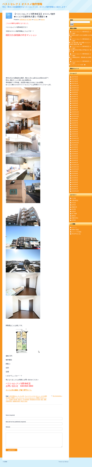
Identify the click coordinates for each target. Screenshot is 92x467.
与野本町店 (23, 19)
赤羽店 (74, 220)
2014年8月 (75, 147)
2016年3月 (75, 105)
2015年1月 (75, 136)
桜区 (42, 399)
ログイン (74, 227)
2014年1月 (75, 162)
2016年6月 (75, 99)
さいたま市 (21, 396)
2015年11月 (75, 114)
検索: (71, 20)
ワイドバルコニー (30, 397)
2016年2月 (75, 107)
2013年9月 (75, 171)
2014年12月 (75, 138)
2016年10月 (75, 90)
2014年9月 (75, 145)
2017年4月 (75, 77)
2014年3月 (75, 158)
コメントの (76, 231)
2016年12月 (75, 85)
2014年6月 (75, 151)
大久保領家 (26, 399)
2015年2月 (75, 134)
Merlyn (43, 19)
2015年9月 (75, 118)
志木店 (74, 204)
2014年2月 (75, 160)
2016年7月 (75, 96)
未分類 (74, 209)
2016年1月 (75, 109)
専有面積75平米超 (35, 399)
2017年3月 (75, 79)
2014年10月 (75, 142)
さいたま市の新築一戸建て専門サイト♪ (19, 390)
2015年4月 (75, 129)
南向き (20, 399)
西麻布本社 (75, 218)
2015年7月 (75, 123)
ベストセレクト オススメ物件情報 (22, 4)
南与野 (15, 399)
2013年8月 (75, 173)
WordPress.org (76, 233)
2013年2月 (75, 186)
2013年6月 (75, 178)
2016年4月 (75, 103)
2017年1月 (75, 83)
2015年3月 (75, 131)
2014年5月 (75, 153)
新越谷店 (74, 207)
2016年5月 (75, 101)
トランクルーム (19, 397)
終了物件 (29, 19)
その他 (74, 198)
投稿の (75, 229)
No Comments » (57, 396)
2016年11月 (75, 88)
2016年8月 (75, 94)
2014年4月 (75, 156)
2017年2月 (75, 81)
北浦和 (11, 399)
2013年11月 (75, 167)
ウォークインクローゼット (32, 396)
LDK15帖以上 (13, 396)
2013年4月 (75, 182)
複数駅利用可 (16, 401)
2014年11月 (75, 140)
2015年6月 (75, 125)
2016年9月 (75, 92)
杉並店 (74, 211)
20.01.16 (36, 19)
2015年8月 (75, 120)
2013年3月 (75, 184)
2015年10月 (75, 116)
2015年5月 (75, 127)
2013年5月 (75, 180)
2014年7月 (75, 149)
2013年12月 (75, 164)
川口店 (74, 202)
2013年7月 (75, 175)
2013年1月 (75, 189)
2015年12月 (75, 112)
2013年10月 (75, 169)
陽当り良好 (24, 401)
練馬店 (74, 215)
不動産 (38, 397)
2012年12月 (75, 191)
